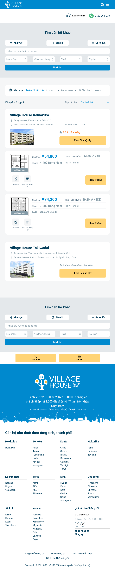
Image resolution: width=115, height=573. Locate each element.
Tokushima (10, 525)
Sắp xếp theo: (72, 102)
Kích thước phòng (44, 59)
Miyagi (36, 461)
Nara (62, 490)
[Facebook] (77, 524)
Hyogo (63, 483)
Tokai (36, 476)
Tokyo (63, 468)
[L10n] (102, 4)
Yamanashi (10, 490)
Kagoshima (38, 518)
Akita (35, 447)
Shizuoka (37, 493)
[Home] (57, 381)
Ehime (8, 514)
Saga (35, 539)
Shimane (92, 490)
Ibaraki (63, 454)
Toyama (92, 454)
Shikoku (10, 508)
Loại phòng (16, 59)
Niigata (8, 486)
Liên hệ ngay (78, 15)
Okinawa (37, 535)
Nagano (9, 483)
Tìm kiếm (57, 67)
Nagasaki (37, 528)
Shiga (63, 497)
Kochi (8, 521)
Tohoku (37, 441)
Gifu (35, 486)
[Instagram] (83, 524)
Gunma (63, 451)
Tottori (91, 493)
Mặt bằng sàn (19, 170)
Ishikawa (92, 451)
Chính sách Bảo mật (82, 553)
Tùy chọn (99, 59)
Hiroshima (93, 483)
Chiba (63, 447)
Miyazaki (37, 525)
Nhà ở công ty (58, 553)
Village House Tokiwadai (29, 248)
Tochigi (64, 465)
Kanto (64, 441)
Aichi (35, 483)
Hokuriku (93, 441)
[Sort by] (95, 102)
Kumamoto (38, 521)
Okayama (92, 486)
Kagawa (9, 518)
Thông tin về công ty (33, 553)
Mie (35, 490)
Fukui (90, 447)
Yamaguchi (93, 497)
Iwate (35, 458)
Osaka (63, 493)
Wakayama (65, 500)
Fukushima (38, 454)
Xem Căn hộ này (82, 140)
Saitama (64, 461)
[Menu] (107, 4)
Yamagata (38, 465)
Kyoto (63, 486)
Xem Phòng (95, 180)
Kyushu (37, 508)
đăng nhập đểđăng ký (82, 532)
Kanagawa (65, 458)
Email (79, 359)
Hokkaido (11, 441)
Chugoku (93, 476)
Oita (35, 532)
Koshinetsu (12, 476)
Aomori (36, 451)
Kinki (63, 476)
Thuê (71, 59)
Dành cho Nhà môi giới (57, 558)
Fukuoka (37, 514)
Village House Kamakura (29, 115)
